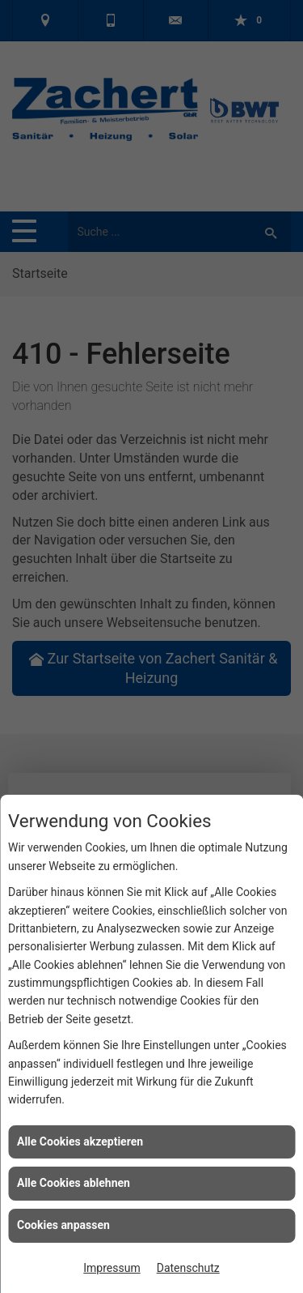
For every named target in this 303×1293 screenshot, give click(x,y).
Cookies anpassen (63, 1224)
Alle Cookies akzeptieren (80, 1141)
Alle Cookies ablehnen (73, 1182)
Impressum (111, 1267)
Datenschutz (188, 1267)
